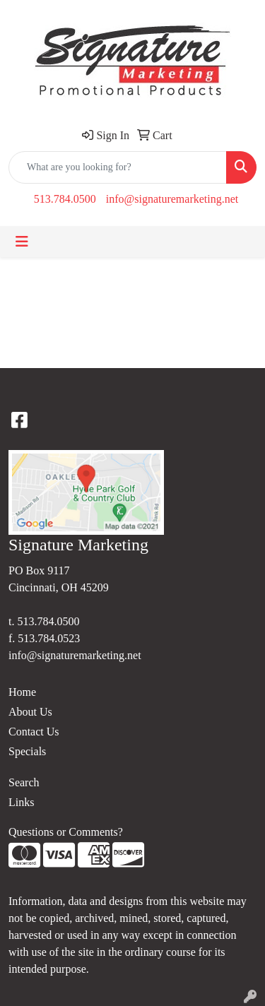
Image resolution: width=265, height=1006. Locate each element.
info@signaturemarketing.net (172, 199)
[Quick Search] (117, 167)
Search (24, 782)
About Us (30, 712)
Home (22, 692)
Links (21, 802)
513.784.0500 (65, 199)
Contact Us (33, 732)
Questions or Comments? (65, 832)
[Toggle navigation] (22, 242)
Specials (27, 751)
